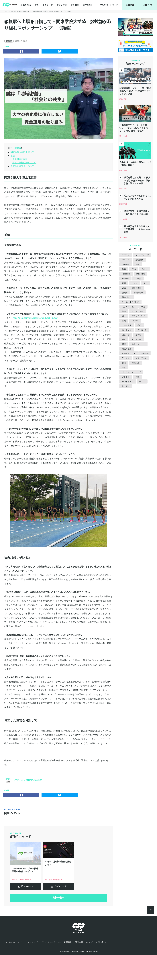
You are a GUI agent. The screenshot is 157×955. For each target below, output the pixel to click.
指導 (124, 344)
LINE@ (138, 279)
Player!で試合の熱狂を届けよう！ (58, 863)
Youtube (125, 279)
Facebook (126, 274)
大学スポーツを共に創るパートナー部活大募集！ (135, 163)
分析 (139, 325)
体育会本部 (136, 288)
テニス (142, 381)
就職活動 (139, 260)
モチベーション (128, 307)
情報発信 (125, 264)
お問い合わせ (102, 942)
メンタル (125, 377)
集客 (124, 269)
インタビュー (137, 311)
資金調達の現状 (19, 159)
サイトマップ (31, 942)
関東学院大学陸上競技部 (22, 152)
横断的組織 (138, 293)
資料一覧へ (58, 897)
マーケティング (142, 255)
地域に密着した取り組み (24, 162)
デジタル (125, 255)
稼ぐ (145, 283)
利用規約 (68, 942)
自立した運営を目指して (22, 166)
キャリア (125, 260)
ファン (134, 283)
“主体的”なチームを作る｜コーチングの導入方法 (137, 197)
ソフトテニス (141, 358)
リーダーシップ (128, 353)
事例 (143, 307)
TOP (6, 11)
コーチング (126, 330)
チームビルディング (130, 302)
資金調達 (75, 5)
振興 (124, 321)
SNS (134, 269)
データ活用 (126, 325)
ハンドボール (127, 381)
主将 (124, 367)
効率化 (138, 335)
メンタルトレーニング (131, 372)
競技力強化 (126, 349)
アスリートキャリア (44, 5)
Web (124, 288)
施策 (124, 311)
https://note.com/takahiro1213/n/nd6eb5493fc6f (35, 318)
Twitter (144, 269)
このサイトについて (13, 942)
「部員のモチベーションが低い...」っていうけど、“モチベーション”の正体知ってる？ (134, 128)
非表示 (18, 148)
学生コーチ (142, 330)
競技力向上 (88, 5)
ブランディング (138, 316)
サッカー (145, 353)
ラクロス (125, 358)
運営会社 (79, 942)
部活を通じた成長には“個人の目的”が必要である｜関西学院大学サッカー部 (137, 180)
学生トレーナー (138, 344)
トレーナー (136, 339)
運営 (124, 339)
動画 (124, 283)
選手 (124, 316)
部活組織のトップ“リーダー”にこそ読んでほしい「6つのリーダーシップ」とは (135, 91)
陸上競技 (125, 386)
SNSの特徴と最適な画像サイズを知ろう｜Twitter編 (136, 212)
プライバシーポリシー (51, 942)
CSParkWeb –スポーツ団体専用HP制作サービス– (25, 870)
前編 (13, 156)
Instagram (140, 274)
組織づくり (126, 297)
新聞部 (125, 293)
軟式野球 (135, 363)
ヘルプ (89, 942)
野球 (124, 363)
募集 (137, 377)
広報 (137, 264)
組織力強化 (26, 5)
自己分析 (125, 335)
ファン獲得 (62, 5)
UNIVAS (135, 321)
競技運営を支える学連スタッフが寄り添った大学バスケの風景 (137, 229)
